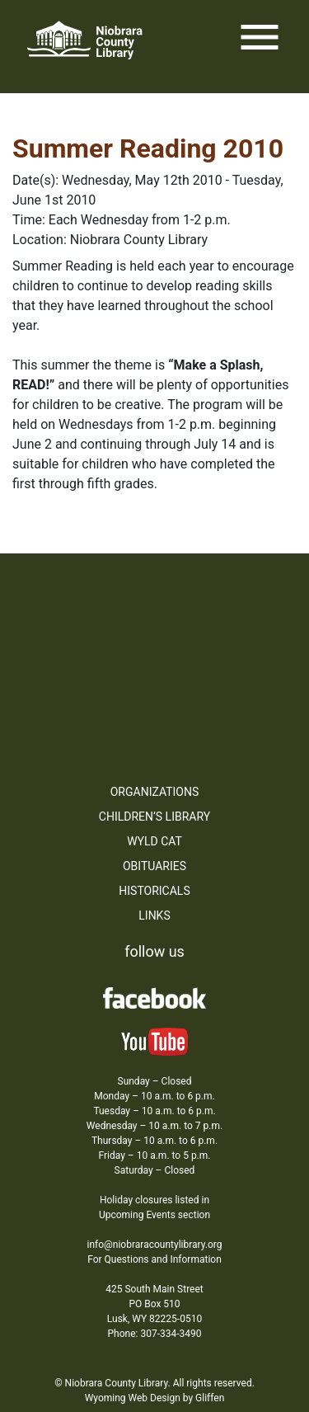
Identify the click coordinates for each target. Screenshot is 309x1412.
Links (154, 915)
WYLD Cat (154, 841)
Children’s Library (154, 816)
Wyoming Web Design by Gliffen (155, 1398)
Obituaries (154, 866)
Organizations (154, 791)
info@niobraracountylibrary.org (154, 1244)
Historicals (154, 890)
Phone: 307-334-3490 (155, 1333)
